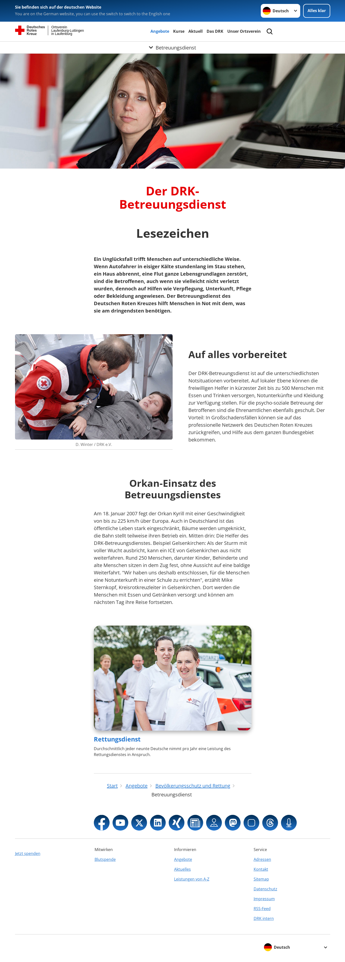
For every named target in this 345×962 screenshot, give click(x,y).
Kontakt (261, 869)
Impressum (264, 898)
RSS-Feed (262, 908)
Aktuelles (182, 869)
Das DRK (215, 31)
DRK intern (264, 918)
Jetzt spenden (27, 853)
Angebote (159, 31)
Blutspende (105, 859)
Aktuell (195, 31)
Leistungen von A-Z (191, 879)
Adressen (262, 859)
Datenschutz (265, 889)
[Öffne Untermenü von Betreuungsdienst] (172, 47)
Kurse (178, 31)
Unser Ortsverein (244, 31)
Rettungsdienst (117, 739)
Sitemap (261, 879)
